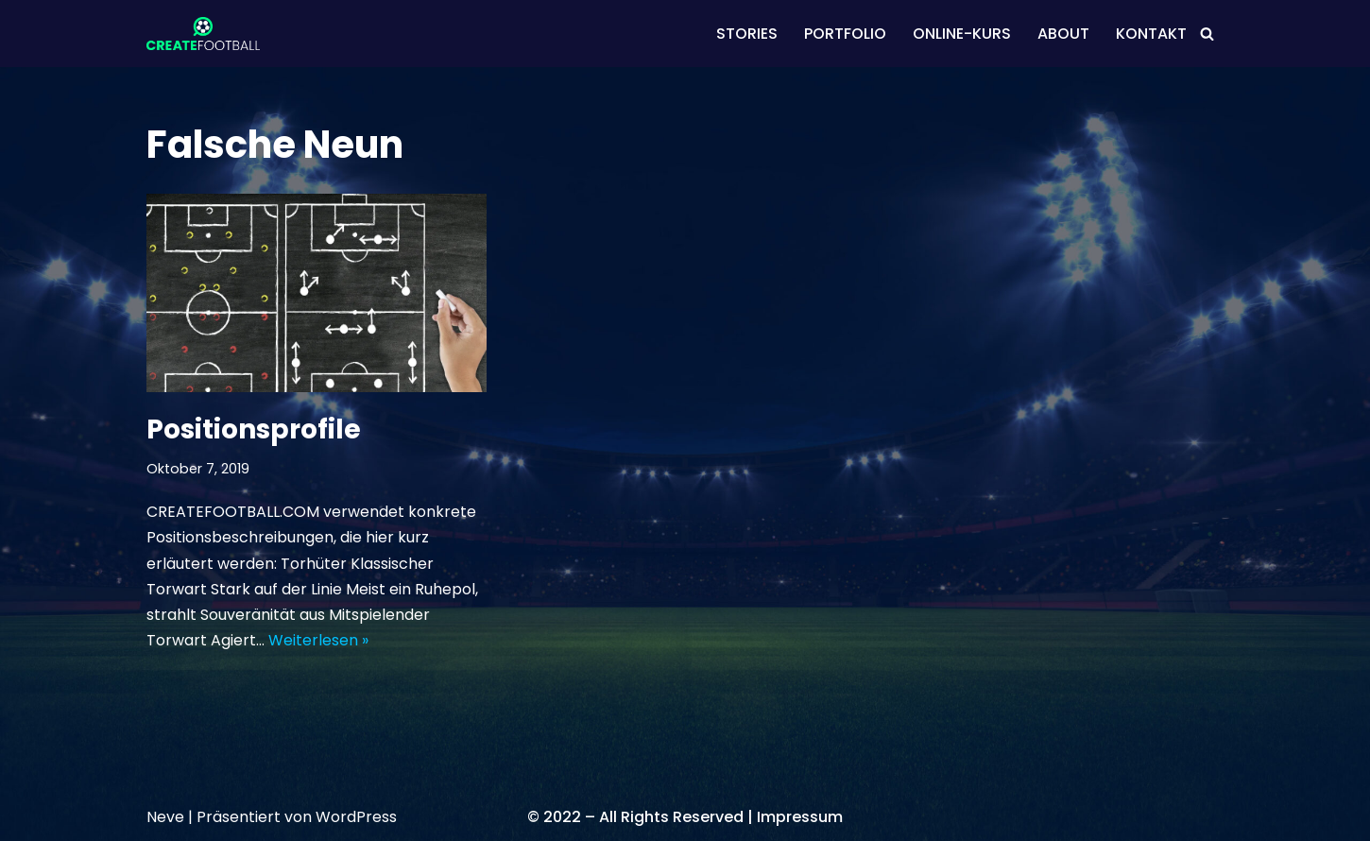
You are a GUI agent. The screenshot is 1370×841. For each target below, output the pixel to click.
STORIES (747, 33)
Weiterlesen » (318, 640)
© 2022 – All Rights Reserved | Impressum (685, 817)
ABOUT (1063, 33)
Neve (165, 817)
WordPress (356, 817)
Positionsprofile (253, 429)
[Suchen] (1207, 33)
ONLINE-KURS (962, 33)
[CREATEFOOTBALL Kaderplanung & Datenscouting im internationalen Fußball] (203, 33)
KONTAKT (1151, 33)
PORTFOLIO (845, 33)
